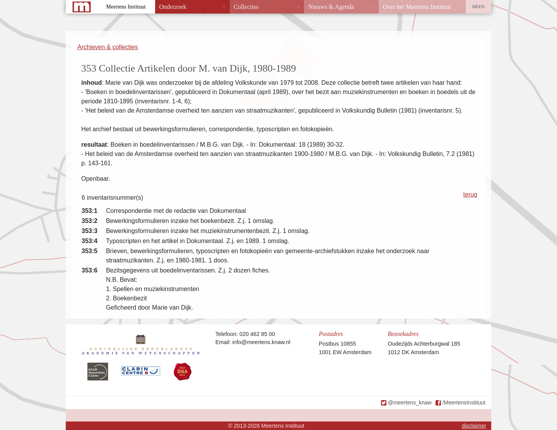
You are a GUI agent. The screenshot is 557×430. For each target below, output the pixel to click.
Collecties (246, 6)
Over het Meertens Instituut (417, 6)
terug (470, 194)
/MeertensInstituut (464, 402)
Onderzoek (172, 6)
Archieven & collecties (107, 47)
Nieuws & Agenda (331, 6)
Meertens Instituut (125, 7)
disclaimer (474, 426)
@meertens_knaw (410, 402)
